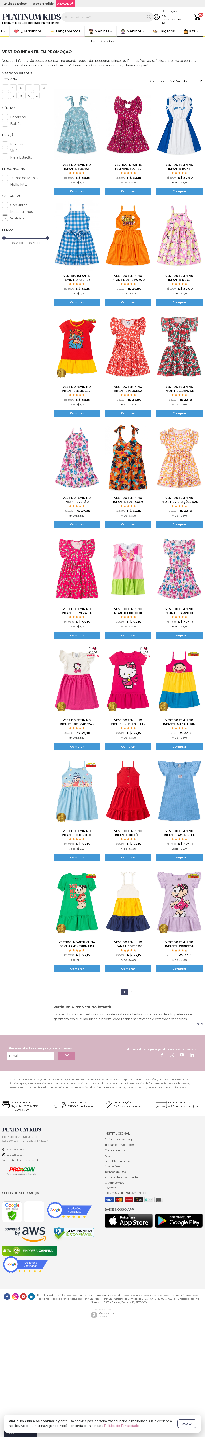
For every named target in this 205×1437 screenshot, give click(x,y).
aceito (187, 1423)
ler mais (197, 1024)
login (165, 15)
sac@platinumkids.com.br (23, 1160)
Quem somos (114, 1182)
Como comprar (116, 1150)
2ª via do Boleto (15, 3)
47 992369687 (15, 1149)
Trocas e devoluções (119, 1144)
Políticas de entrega (119, 1139)
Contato (111, 1188)
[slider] (4, 238)
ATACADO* (65, 3)
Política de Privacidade (121, 1177)
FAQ (108, 1155)
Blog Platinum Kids (118, 1161)
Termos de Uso (115, 1172)
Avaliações (112, 1166)
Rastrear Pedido (42, 3)
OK (67, 1055)
